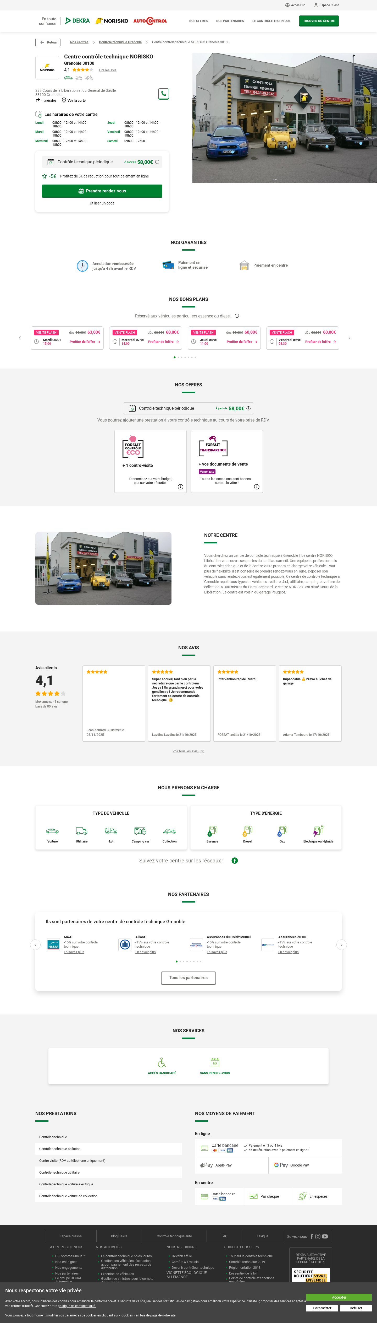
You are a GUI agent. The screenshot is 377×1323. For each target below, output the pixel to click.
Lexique (262, 1236)
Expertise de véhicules (117, 1274)
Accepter (339, 1297)
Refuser (356, 1308)
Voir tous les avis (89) (188, 751)
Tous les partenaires (188, 977)
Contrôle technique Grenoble (120, 42)
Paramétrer (322, 1308)
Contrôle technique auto (174, 1236)
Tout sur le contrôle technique (251, 1256)
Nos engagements (68, 1268)
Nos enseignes (66, 1262)
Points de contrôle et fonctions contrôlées (251, 1280)
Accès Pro (298, 5)
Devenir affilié (182, 1256)
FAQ (224, 1236)
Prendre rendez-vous (102, 191)
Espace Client (329, 5)
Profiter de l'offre (82, 342)
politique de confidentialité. (77, 1306)
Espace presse (71, 1236)
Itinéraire (49, 100)
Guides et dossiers (241, 1247)
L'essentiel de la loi (243, 1273)
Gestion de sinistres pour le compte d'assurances (127, 1280)
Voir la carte (77, 100)
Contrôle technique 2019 (247, 1262)
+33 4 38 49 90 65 (163, 93)
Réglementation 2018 (244, 1268)
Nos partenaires (230, 21)
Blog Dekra (119, 1236)
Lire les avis (108, 70)
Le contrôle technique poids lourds (126, 1256)
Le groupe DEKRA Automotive (68, 1280)
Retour (52, 42)
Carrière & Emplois (185, 1262)
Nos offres (198, 21)
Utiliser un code (102, 203)
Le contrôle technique (271, 21)
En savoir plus (74, 952)
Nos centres (79, 42)
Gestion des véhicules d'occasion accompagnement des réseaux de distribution (126, 1264)
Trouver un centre (319, 21)
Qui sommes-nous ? (70, 1256)
